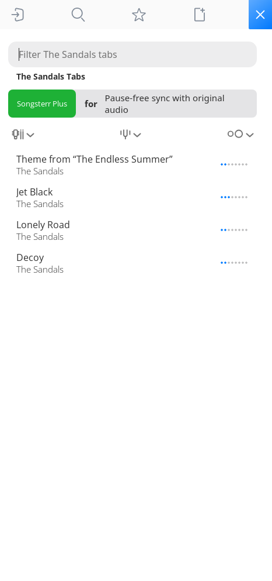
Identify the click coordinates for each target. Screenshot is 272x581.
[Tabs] (78, 14)
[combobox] (24, 138)
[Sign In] (17, 14)
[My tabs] (139, 14)
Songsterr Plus (42, 103)
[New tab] (199, 14)
